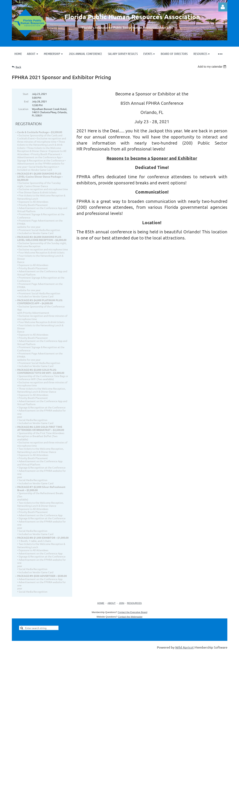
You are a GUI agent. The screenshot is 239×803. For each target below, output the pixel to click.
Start (25, 93)
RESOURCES (134, 603)
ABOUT (112, 603)
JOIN (121, 603)
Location (23, 108)
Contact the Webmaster (130, 616)
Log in (222, 7)
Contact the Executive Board (132, 612)
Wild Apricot (184, 647)
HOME (100, 603)
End (26, 101)
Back (18, 67)
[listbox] (212, 66)
